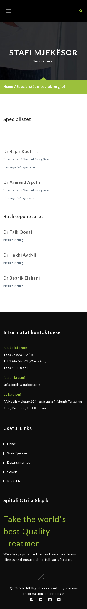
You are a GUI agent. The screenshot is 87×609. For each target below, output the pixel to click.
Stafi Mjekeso (17, 453)
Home (8, 86)
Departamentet (18, 462)
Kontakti (13, 481)
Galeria (12, 472)
